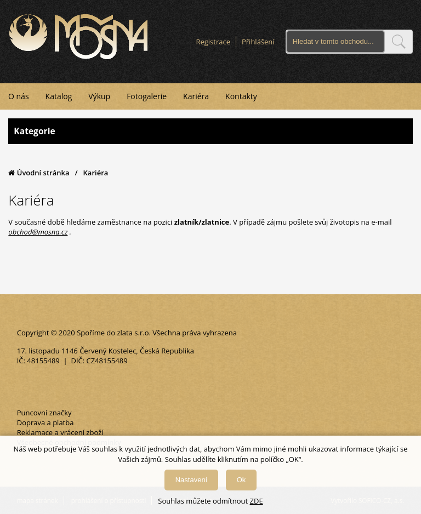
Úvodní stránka (38, 173)
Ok (241, 480)
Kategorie (210, 131)
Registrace (213, 42)
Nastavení (191, 480)
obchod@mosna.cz (37, 232)
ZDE (256, 501)
